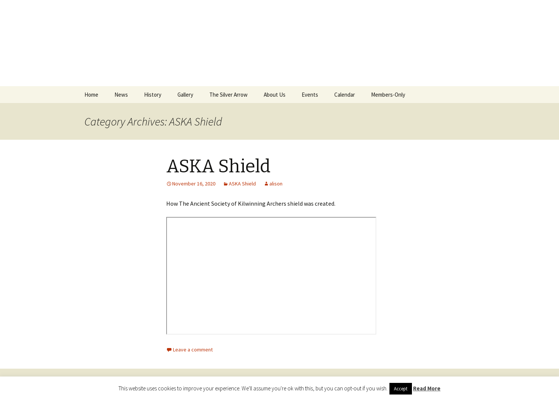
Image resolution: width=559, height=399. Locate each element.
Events (310, 94)
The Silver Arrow (228, 94)
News (121, 94)
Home (91, 94)
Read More (426, 388)
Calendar (344, 94)
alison (276, 183)
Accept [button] (400, 389)
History (152, 94)
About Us (275, 94)
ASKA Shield (218, 166)
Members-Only (388, 94)
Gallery (185, 94)
